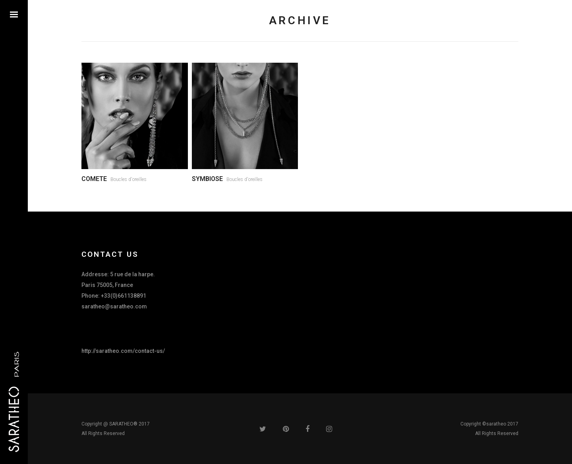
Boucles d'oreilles (128, 179)
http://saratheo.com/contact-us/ (123, 351)
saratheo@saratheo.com (114, 306)
